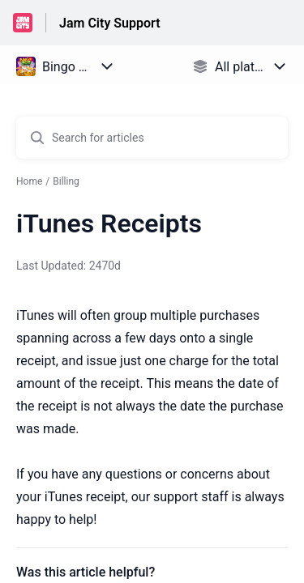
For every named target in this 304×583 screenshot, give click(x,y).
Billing (66, 181)
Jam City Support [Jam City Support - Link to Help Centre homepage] (110, 23)
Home (29, 181)
